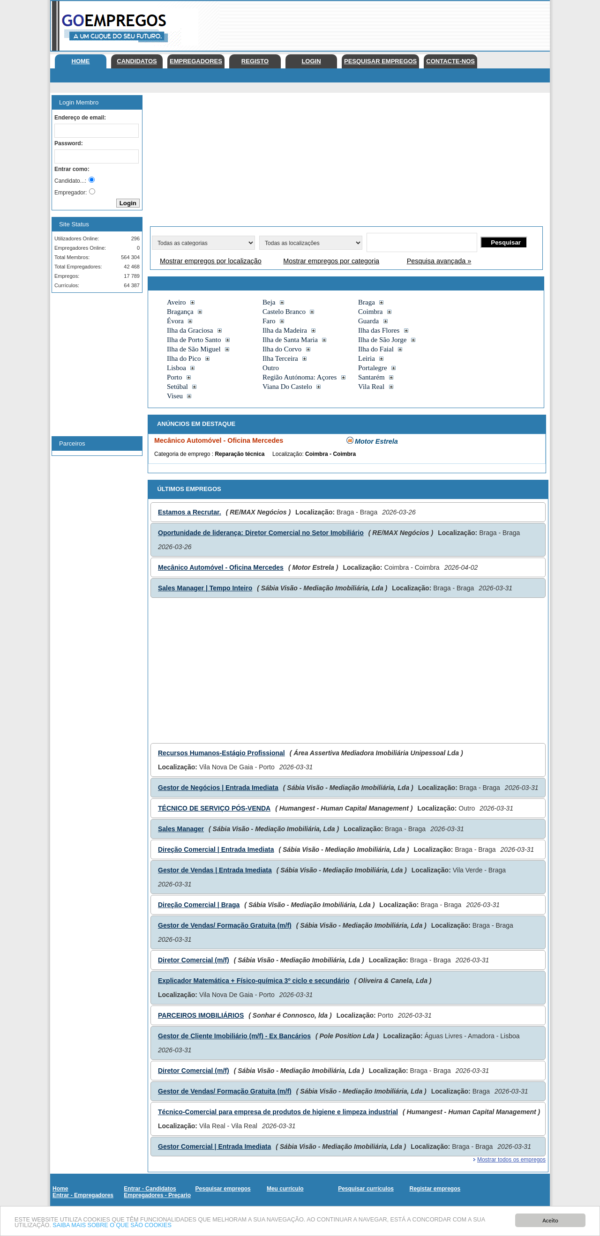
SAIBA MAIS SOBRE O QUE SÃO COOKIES (115, 1225)
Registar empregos (434, 1188)
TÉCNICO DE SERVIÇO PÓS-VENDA (214, 808)
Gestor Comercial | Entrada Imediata (214, 1146)
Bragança (180, 311)
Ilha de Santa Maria (290, 339)
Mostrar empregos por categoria (331, 261)
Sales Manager (181, 829)
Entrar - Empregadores (82, 1195)
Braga (366, 302)
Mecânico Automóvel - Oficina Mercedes (221, 567)
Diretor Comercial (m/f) (193, 960)
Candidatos (137, 61)
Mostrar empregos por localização (211, 261)
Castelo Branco (284, 311)
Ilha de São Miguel (194, 349)
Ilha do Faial (376, 349)
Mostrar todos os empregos (511, 1159)
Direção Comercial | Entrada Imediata (216, 849)
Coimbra (370, 311)
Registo (255, 61)
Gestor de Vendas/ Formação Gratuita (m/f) (225, 925)
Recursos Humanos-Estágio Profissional (221, 753)
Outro (270, 368)
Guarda (368, 321)
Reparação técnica (239, 454)
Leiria (366, 358)
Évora (175, 321)
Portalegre (372, 368)
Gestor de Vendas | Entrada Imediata (215, 870)
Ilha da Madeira (284, 330)
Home (81, 61)
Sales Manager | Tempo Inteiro (205, 588)
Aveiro (176, 302)
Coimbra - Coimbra (330, 454)
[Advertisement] (379, 23)
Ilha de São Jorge (382, 339)
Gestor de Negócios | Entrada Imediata (218, 787)
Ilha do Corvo (281, 349)
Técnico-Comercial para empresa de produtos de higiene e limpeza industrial (278, 1112)
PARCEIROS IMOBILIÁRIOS (201, 1015)
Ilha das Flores (378, 330)
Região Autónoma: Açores (299, 377)
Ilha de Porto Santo (194, 339)
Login (311, 61)
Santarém (371, 377)
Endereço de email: (80, 117)
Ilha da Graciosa (190, 330)
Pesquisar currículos (366, 1188)
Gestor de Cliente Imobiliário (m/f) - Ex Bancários (234, 1036)
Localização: (288, 454)
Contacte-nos (450, 61)
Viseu (175, 396)
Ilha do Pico (184, 358)
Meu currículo (285, 1188)
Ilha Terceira (280, 358)
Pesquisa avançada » (439, 261)
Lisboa (176, 368)
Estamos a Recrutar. (189, 512)
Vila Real (371, 386)
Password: (68, 143)
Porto (174, 377)
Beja (269, 302)
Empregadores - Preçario (157, 1195)
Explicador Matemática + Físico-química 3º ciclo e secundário (254, 980)
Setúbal (177, 386)
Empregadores (196, 61)
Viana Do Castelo (287, 386)
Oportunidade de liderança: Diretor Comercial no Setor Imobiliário (261, 532)
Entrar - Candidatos (150, 1188)
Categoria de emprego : (184, 454)
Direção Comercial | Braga (199, 904)
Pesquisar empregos (380, 61)
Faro (269, 321)
